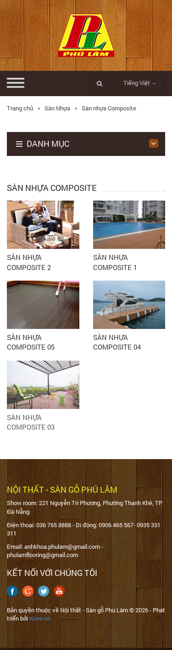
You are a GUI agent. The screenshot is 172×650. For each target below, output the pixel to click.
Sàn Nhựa (57, 108)
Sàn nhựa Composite (109, 108)
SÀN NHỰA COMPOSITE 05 (31, 342)
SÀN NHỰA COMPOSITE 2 (29, 262)
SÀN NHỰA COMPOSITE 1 (115, 262)
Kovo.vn (39, 618)
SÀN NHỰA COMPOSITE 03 (31, 422)
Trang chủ (20, 108)
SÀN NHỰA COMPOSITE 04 (117, 342)
